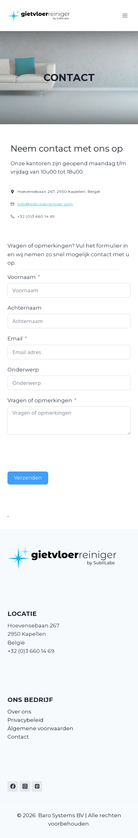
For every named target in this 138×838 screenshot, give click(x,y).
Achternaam (24, 308)
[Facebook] (12, 786)
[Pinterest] (37, 786)
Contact (18, 737)
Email (15, 338)
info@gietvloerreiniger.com (45, 204)
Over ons (19, 711)
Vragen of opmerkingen (39, 400)
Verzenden (28, 478)
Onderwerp (23, 370)
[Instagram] (25, 786)
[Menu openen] (125, 15)
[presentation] (54, 453)
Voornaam (21, 277)
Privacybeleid (25, 720)
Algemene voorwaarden (40, 728)
